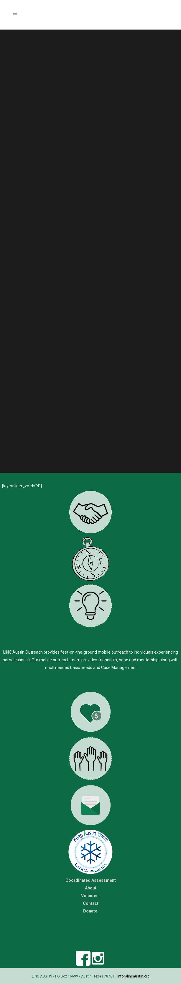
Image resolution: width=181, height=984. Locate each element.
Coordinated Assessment (90, 880)
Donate (90, 911)
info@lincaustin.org (133, 976)
